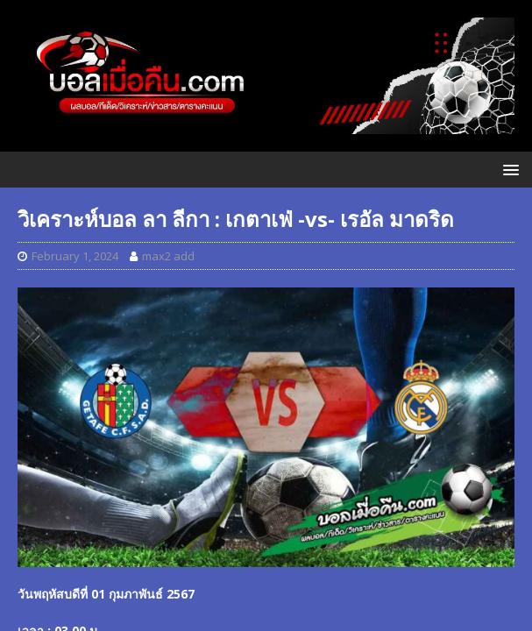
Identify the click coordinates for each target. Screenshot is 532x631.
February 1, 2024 (75, 256)
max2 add (168, 256)
